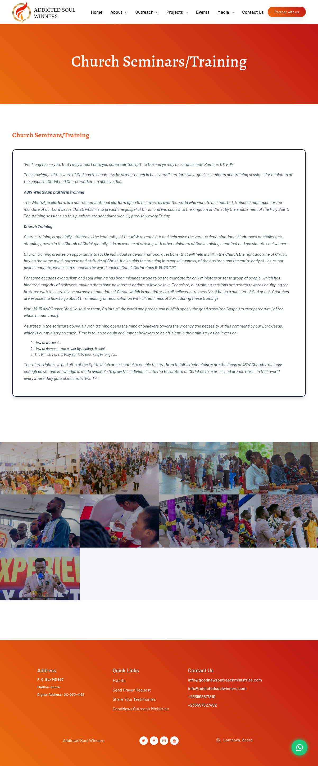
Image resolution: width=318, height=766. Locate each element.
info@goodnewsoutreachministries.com (225, 679)
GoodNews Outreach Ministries (141, 708)
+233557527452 (202, 704)
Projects (175, 12)
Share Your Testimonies (134, 699)
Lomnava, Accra (234, 739)
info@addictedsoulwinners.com (217, 688)
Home (96, 12)
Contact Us (253, 12)
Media (223, 12)
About (116, 12)
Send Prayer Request (132, 689)
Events (203, 12)
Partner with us (287, 12)
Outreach (145, 12)
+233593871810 (201, 696)
